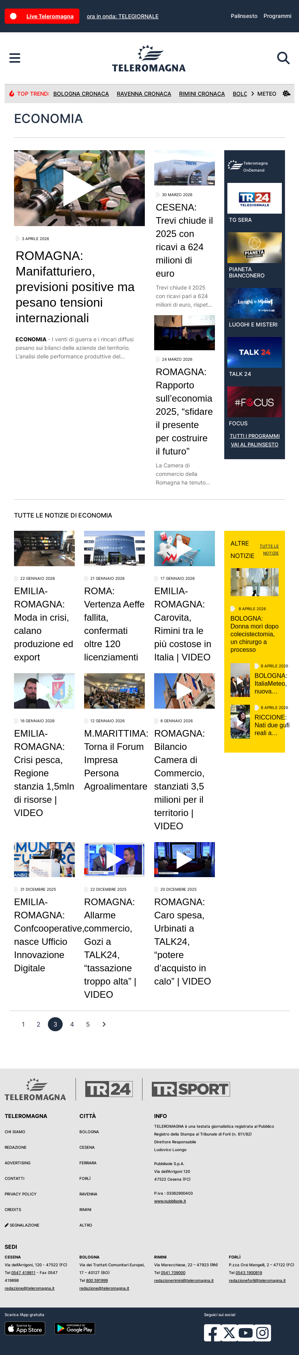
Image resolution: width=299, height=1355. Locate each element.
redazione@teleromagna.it (30, 1288)
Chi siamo (15, 1131)
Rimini (85, 1209)
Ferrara (88, 1162)
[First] (104, 1024)
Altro (85, 1225)
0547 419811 (23, 1272)
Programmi (277, 15)
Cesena (87, 1147)
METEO (270, 93)
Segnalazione (22, 1225)
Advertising (17, 1162)
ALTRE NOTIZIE (242, 549)
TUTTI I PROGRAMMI (255, 436)
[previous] (23, 1024)
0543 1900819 (249, 1272)
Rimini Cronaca (202, 93)
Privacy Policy (21, 1194)
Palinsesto (244, 15)
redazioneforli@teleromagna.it (257, 1280)
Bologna (89, 1131)
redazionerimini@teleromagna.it (184, 1280)
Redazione (15, 1147)
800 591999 (97, 1280)
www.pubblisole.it (170, 1201)
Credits (13, 1209)
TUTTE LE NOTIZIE (269, 549)
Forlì (85, 1178)
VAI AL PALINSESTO (254, 445)
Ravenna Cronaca (144, 93)
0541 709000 (173, 1272)
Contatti (15, 1178)
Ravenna (88, 1194)
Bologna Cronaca (81, 93)
